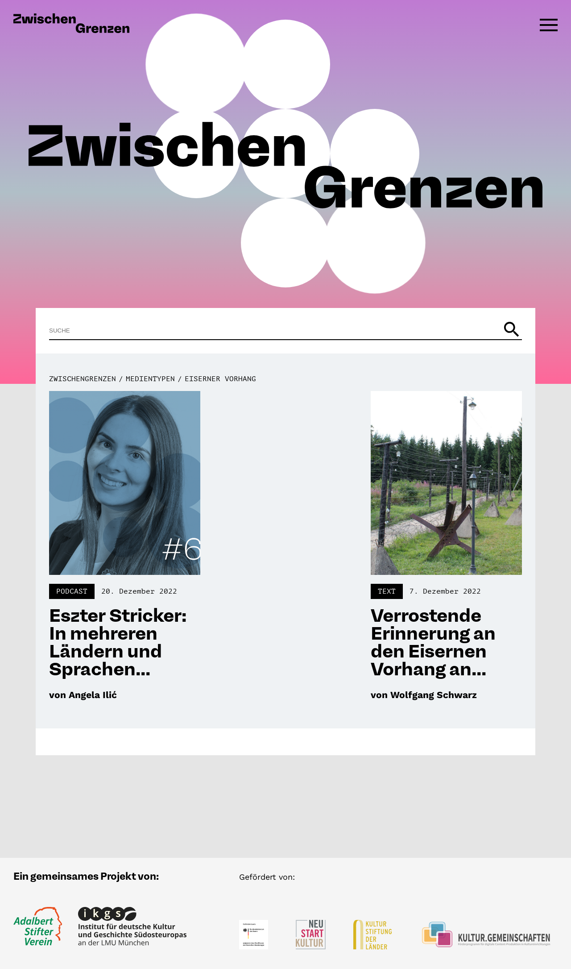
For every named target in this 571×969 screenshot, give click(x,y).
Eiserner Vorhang (220, 379)
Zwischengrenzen (82, 379)
